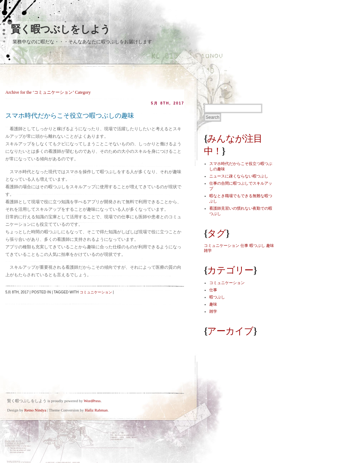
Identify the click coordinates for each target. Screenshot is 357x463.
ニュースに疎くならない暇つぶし (238, 176)
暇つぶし (217, 297)
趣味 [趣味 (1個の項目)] (270, 245)
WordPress (92, 401)
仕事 (213, 290)
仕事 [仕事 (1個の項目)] (244, 245)
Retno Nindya (35, 410)
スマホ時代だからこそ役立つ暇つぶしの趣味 (69, 115)
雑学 (213, 311)
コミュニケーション (96, 292)
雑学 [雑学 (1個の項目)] (208, 250)
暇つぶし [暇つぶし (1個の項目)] (257, 245)
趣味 (213, 304)
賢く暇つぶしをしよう (60, 29)
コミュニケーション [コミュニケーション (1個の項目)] (221, 245)
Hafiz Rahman (96, 410)
